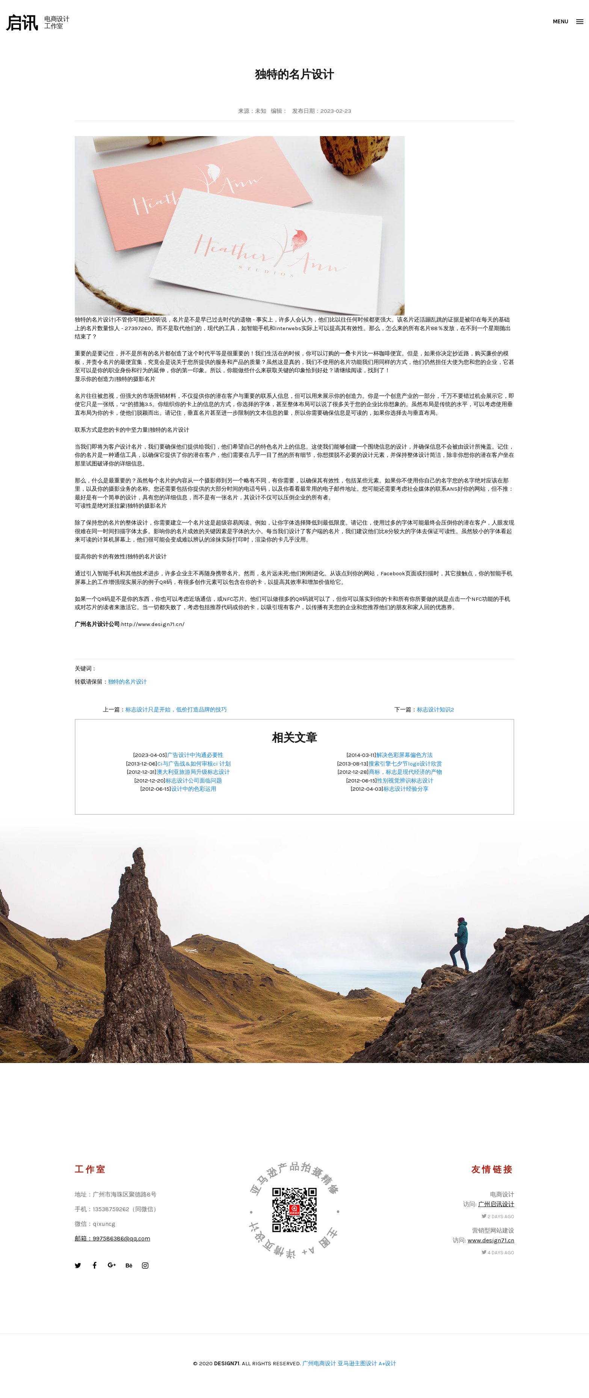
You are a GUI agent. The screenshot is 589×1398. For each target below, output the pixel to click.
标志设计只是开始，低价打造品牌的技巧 (176, 709)
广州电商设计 (319, 1363)
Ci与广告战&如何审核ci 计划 (194, 763)
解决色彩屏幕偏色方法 (404, 755)
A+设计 (387, 1363)
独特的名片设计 (127, 681)
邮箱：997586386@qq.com (112, 1238)
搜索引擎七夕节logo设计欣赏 (405, 763)
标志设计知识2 (435, 709)
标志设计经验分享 (406, 788)
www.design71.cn (491, 1240)
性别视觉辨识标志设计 (405, 780)
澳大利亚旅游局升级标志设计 (193, 772)
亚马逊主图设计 (357, 1363)
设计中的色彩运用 (193, 788)
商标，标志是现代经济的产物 (405, 772)
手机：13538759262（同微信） (117, 1209)
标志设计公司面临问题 (194, 780)
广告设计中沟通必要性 (195, 755)
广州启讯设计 (496, 1204)
